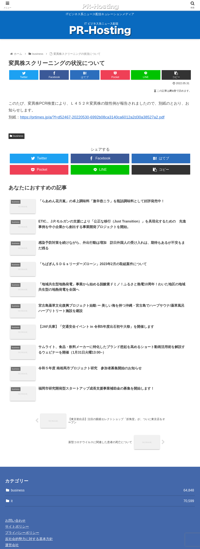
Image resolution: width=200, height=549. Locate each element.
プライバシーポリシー (22, 495)
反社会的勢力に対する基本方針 (29, 501)
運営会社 (12, 507)
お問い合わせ (15, 482)
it (102, 463)
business (16, 135)
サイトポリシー (17, 489)
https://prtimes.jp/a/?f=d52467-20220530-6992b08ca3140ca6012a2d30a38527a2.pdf (92, 117)
